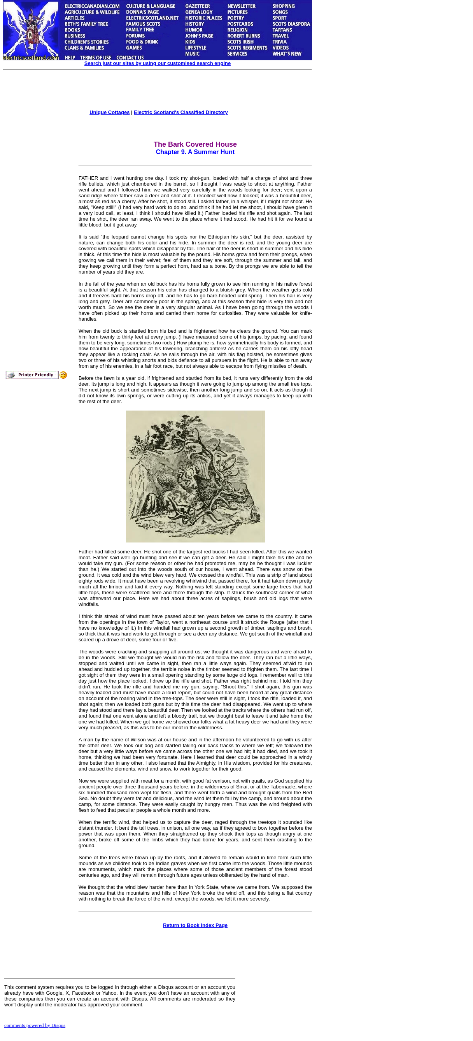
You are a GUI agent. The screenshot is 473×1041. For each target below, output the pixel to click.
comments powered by (34, 1025)
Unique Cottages (109, 112)
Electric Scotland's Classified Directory (181, 112)
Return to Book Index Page (195, 925)
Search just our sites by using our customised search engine (157, 63)
